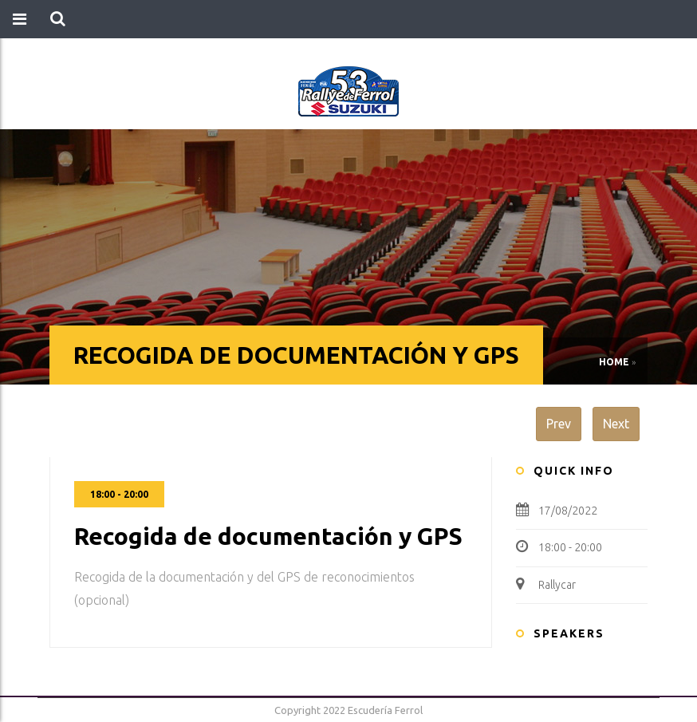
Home (614, 362)
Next (616, 423)
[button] (57, 19)
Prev (558, 423)
